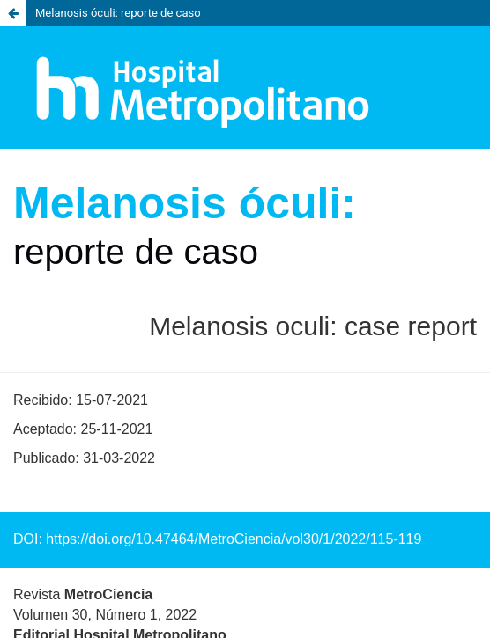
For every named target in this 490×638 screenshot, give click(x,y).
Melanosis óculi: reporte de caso (118, 12)
